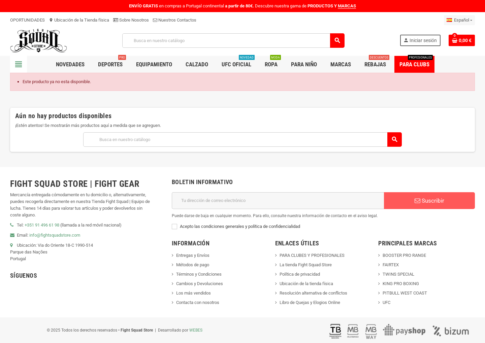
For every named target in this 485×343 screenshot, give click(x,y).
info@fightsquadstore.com (54, 235)
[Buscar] (233, 40)
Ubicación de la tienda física (306, 283)
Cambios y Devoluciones (199, 283)
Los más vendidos (193, 293)
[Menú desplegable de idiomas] (459, 20)
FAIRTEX (391, 264)
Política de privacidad (300, 274)
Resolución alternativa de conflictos (313, 293)
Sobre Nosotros (131, 20)
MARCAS (347, 5)
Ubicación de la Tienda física (79, 20)
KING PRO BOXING (401, 283)
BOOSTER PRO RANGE (404, 255)
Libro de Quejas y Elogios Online (310, 302)
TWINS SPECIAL (398, 274)
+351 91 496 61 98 (42, 225)
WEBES (195, 330)
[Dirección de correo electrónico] (278, 200)
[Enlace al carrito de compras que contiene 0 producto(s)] (462, 40)
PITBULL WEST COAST (405, 293)
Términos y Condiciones (199, 274)
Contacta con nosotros (197, 302)
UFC (386, 302)
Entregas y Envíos (192, 255)
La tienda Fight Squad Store (306, 264)
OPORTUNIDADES (27, 20)
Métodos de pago (192, 264)
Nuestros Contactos (174, 20)
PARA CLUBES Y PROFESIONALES (312, 255)
